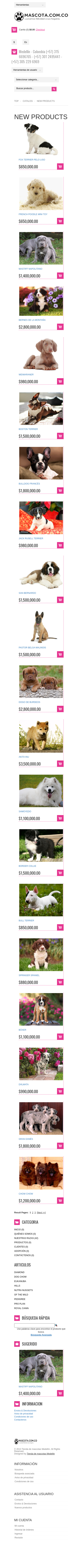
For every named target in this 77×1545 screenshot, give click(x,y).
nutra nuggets (23, 1290)
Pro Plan (19, 1304)
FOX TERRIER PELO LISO (32, 160)
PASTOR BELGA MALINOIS (32, 647)
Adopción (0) (21, 1251)
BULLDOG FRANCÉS (29, 483)
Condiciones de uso (23, 1416)
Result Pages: (21, 1212)
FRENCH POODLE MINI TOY (33, 214)
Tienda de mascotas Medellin (41, 1454)
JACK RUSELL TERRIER (31, 538)
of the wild (21, 1294)
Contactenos (20, 1420)
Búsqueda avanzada (24, 1473)
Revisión (19, 1537)
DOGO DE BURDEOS (29, 702)
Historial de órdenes (24, 1530)
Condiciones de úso (24, 1481)
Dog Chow (20, 1277)
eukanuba (20, 1281)
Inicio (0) (19, 1229)
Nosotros (19, 1469)
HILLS (17, 1286)
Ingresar (18, 1533)
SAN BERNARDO (27, 593)
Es (25, 42)
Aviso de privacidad (23, 1413)
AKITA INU (24, 757)
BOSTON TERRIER (28, 429)
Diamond (19, 1272)
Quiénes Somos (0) (25, 1234)
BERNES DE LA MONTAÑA (32, 320)
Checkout (40, 29)
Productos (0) (22, 1242)
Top (16, 101)
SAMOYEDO (25, 811)
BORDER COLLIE (27, 866)
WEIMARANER (26, 374)
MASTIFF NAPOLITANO (30, 269)
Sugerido (29, 1344)
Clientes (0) (21, 1247)
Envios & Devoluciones (25, 1410)
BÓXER (22, 1030)
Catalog (28, 101)
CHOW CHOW (26, 1194)
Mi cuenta (19, 1526)
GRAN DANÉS (26, 1139)
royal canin (21, 1308)
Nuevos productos (23, 1507)
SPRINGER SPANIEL (29, 975)
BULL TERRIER (26, 920)
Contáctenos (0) (24, 1255)
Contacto (19, 1499)
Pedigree (19, 1299)
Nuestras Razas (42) (26, 1238)
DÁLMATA (24, 1084)
